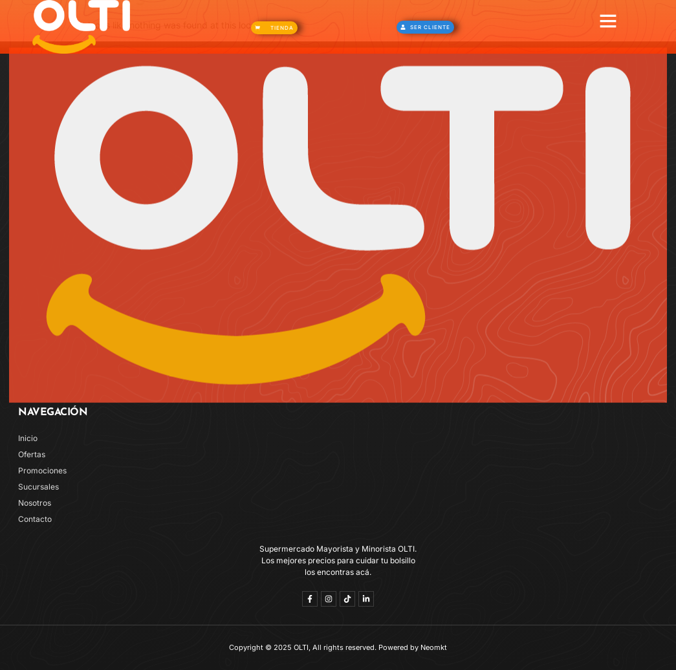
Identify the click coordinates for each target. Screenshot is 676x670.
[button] (608, 20)
